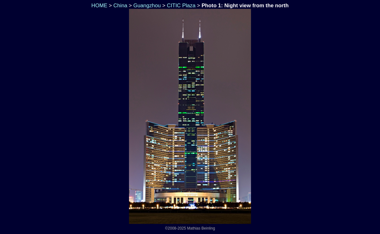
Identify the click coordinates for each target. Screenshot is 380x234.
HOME (98, 6)
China (120, 6)
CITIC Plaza (181, 6)
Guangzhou (147, 6)
